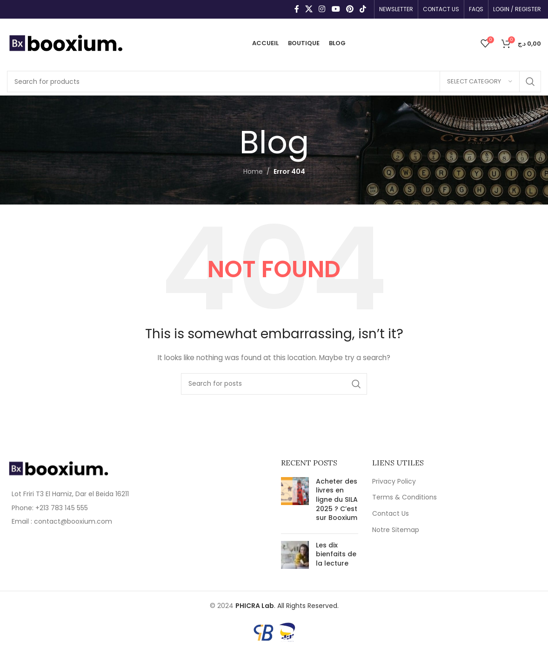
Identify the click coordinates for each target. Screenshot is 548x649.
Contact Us (390, 513)
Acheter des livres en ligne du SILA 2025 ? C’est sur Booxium (337, 499)
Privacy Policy (394, 481)
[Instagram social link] (322, 9)
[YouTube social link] (335, 9)
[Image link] (58, 467)
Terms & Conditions (404, 497)
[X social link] (308, 9)
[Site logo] (65, 42)
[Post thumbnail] (295, 501)
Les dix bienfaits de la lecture (336, 554)
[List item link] (68, 508)
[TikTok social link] (363, 9)
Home (253, 171)
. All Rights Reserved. (287, 605)
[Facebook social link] (296, 9)
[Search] (274, 81)
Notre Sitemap (395, 530)
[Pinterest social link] (349, 9)
